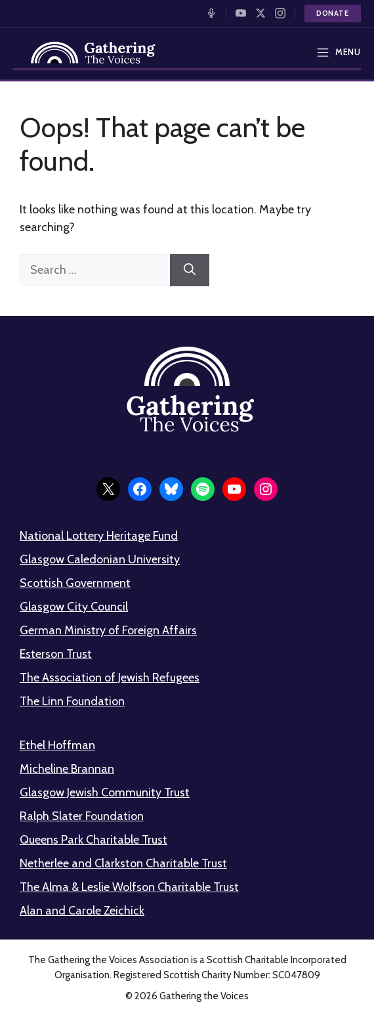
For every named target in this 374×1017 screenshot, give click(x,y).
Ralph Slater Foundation (82, 816)
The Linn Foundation (72, 701)
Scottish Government (75, 583)
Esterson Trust (56, 654)
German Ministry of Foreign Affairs (108, 630)
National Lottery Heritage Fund (99, 536)
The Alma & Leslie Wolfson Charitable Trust (129, 887)
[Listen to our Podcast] (211, 13)
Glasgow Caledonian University (100, 559)
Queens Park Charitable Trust (93, 840)
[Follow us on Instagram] (280, 13)
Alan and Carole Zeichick (82, 910)
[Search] (189, 270)
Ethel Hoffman (57, 745)
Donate (332, 13)
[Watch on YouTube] (241, 13)
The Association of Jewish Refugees (109, 677)
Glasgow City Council (74, 606)
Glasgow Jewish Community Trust (105, 792)
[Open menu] (334, 52)
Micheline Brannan (67, 769)
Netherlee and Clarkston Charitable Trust (123, 863)
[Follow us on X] (260, 13)
